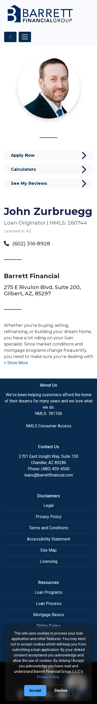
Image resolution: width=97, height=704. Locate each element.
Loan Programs (48, 592)
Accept (35, 690)
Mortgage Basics (48, 614)
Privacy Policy (49, 516)
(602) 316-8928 (27, 243)
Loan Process (48, 603)
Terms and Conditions (48, 527)
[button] (16, 362)
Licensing (48, 561)
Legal (48, 505)
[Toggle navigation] (25, 37)
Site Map (48, 550)
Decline (61, 690)
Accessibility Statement (48, 539)
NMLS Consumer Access (48, 425)
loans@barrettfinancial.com (48, 475)
